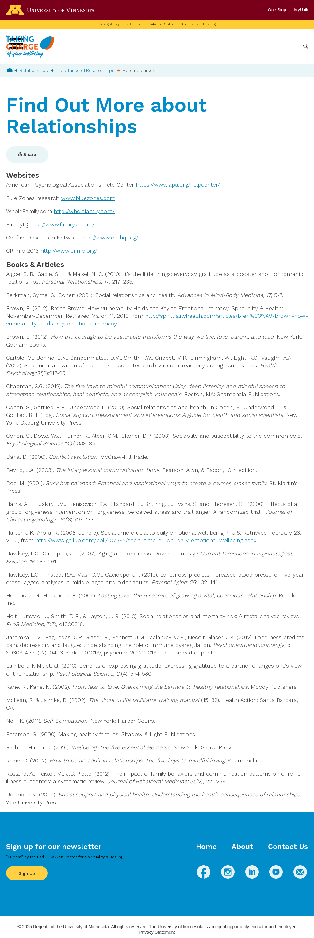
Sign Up (26, 873)
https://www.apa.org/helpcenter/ (178, 184)
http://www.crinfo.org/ (68, 250)
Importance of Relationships (85, 70)
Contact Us (288, 846)
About (242, 846)
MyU (301, 9)
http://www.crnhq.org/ (109, 237)
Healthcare (266, 46)
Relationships (34, 70)
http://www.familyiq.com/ (62, 224)
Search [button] (305, 46)
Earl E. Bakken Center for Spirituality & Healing (176, 24)
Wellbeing (146, 46)
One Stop (277, 9)
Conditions (176, 46)
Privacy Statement (157, 932)
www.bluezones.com (88, 198)
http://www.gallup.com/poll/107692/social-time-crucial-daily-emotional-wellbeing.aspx (146, 540)
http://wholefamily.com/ (84, 211)
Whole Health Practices (220, 46)
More (290, 46)
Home (10, 70)
